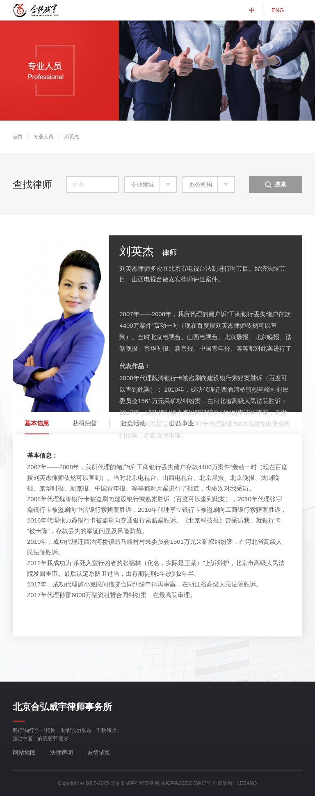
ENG (278, 10)
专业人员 (43, 136)
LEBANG (247, 783)
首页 (18, 136)
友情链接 (98, 752)
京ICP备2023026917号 (186, 783)
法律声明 (61, 752)
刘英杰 (71, 136)
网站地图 (24, 752)
